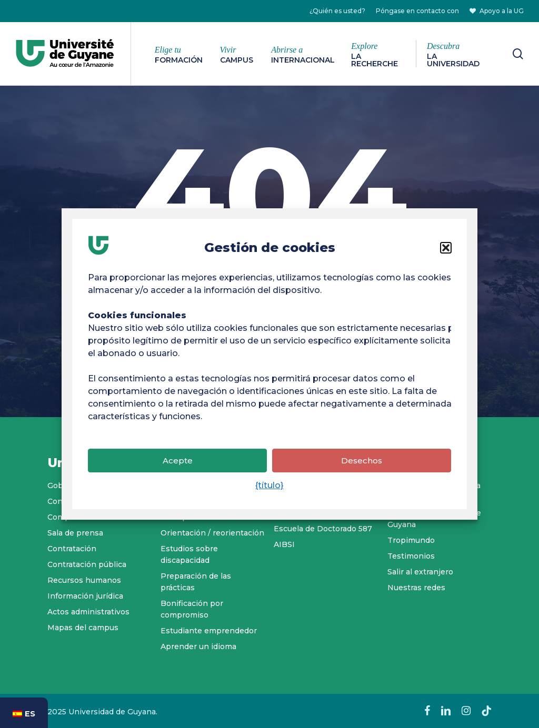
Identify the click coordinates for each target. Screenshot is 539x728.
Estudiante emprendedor (209, 630)
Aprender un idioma (198, 646)
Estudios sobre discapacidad (189, 554)
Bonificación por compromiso (192, 609)
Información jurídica (85, 596)
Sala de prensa (75, 533)
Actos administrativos (88, 611)
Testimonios (411, 556)
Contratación (71, 548)
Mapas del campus (82, 627)
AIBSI (284, 544)
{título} (269, 492)
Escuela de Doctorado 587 (323, 528)
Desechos (361, 467)
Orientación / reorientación (212, 533)
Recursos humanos (84, 580)
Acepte (178, 467)
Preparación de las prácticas (196, 581)
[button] (446, 254)
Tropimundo (411, 540)
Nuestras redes (416, 587)
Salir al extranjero (420, 572)
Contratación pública (86, 564)
